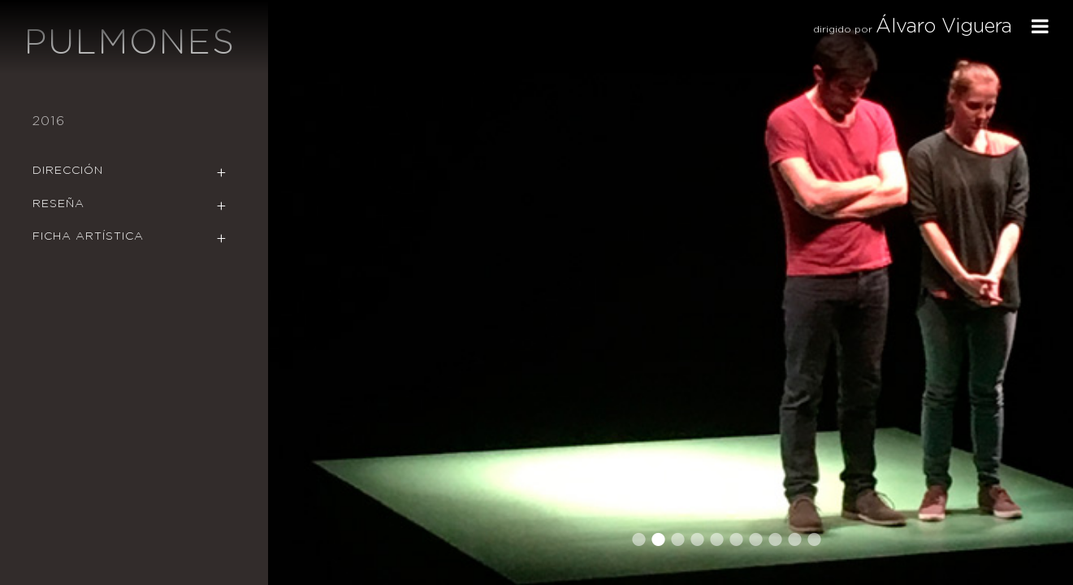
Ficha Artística (88, 236)
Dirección (67, 170)
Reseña (58, 204)
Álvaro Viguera (944, 27)
